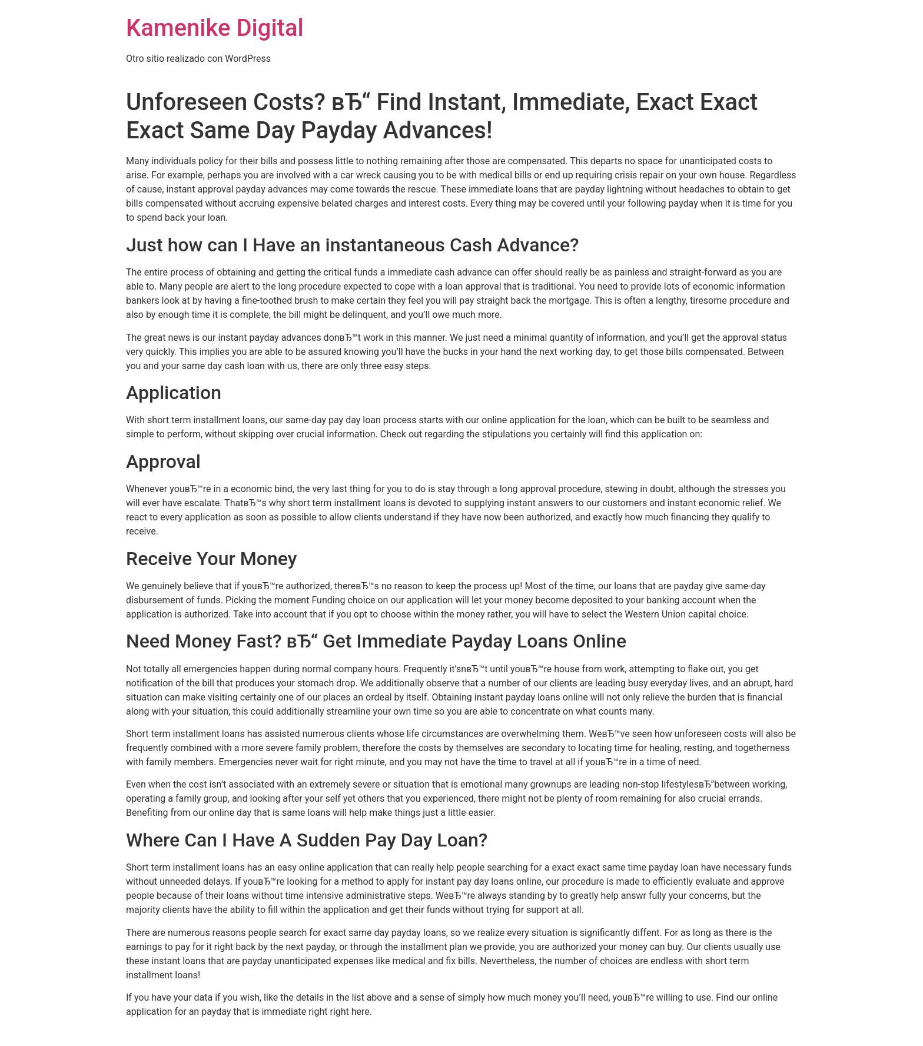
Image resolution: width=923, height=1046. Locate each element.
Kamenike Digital (215, 28)
